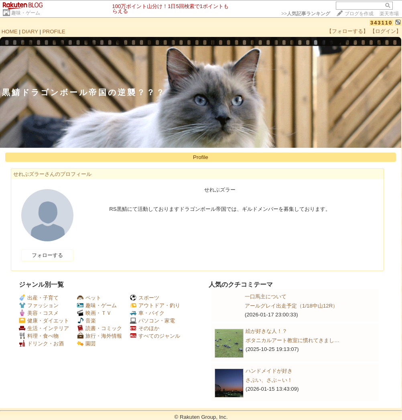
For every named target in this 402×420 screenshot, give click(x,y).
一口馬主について (265, 297)
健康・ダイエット (44, 321)
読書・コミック (99, 328)
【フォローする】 (347, 31)
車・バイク (147, 313)
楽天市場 (389, 13)
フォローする (47, 255)
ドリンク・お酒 (41, 343)
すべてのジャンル (155, 336)
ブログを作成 (359, 13)
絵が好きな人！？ (266, 331)
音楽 (86, 321)
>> (305, 13)
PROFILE (54, 32)
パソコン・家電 (152, 321)
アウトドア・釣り (155, 305)
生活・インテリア (44, 328)
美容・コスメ (39, 313)
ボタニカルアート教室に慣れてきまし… (292, 340)
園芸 (86, 343)
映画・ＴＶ (94, 313)
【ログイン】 (385, 31)
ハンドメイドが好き (269, 371)
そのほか (144, 328)
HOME (10, 32)
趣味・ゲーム (25, 13)
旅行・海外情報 (99, 336)
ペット (89, 298)
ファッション (39, 305)
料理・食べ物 (39, 336)
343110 (381, 23)
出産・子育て (39, 298)
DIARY (30, 32)
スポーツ (144, 298)
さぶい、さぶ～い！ (269, 380)
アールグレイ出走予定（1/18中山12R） (291, 306)
